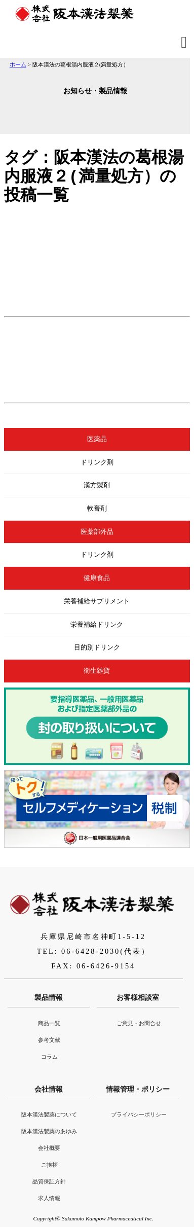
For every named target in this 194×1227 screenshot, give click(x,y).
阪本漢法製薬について (49, 1114)
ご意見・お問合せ (139, 1023)
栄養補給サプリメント (97, 601)
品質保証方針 (49, 1181)
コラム (49, 1057)
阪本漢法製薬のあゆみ (49, 1131)
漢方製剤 (97, 485)
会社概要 (49, 1148)
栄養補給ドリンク (96, 624)
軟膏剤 (97, 508)
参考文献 (49, 1040)
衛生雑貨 (97, 670)
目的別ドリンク (97, 647)
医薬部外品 (97, 531)
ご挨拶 (49, 1165)
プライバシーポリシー (139, 1114)
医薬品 (97, 439)
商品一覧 (49, 1023)
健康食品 (97, 578)
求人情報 (49, 1198)
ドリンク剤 (97, 462)
